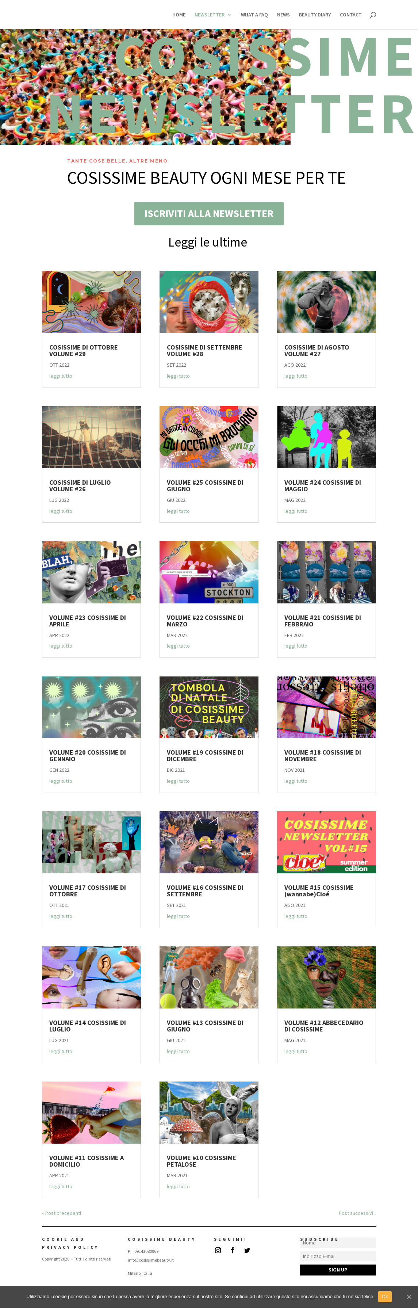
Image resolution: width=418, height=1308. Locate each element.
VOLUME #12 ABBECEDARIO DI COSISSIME (324, 1025)
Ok (385, 1296)
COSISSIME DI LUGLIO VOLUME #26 (80, 485)
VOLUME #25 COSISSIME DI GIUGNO (205, 485)
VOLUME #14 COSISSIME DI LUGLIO (87, 1025)
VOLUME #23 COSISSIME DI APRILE (87, 620)
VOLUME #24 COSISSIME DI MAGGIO (322, 485)
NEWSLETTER (210, 15)
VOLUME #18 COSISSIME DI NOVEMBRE (322, 755)
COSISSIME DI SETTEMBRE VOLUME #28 (204, 350)
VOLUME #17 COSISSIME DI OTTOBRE (87, 890)
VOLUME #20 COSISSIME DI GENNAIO (87, 755)
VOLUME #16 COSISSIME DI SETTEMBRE (205, 890)
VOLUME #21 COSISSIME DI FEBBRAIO (322, 620)
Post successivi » (357, 1213)
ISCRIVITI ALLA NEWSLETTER (209, 213)
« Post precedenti (61, 1213)
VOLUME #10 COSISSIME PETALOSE (201, 1160)
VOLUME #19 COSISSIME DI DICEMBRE (205, 755)
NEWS (283, 15)
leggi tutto (60, 376)
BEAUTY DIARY (315, 15)
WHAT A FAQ (254, 15)
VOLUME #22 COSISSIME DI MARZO (205, 620)
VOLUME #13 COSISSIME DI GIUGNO (205, 1025)
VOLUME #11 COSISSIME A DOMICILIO (86, 1160)
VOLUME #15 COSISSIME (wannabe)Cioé (319, 890)
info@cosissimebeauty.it (151, 1260)
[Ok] (409, 1296)
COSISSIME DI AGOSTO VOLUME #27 (316, 350)
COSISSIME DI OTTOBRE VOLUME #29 (83, 350)
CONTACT (351, 15)
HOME (178, 15)
